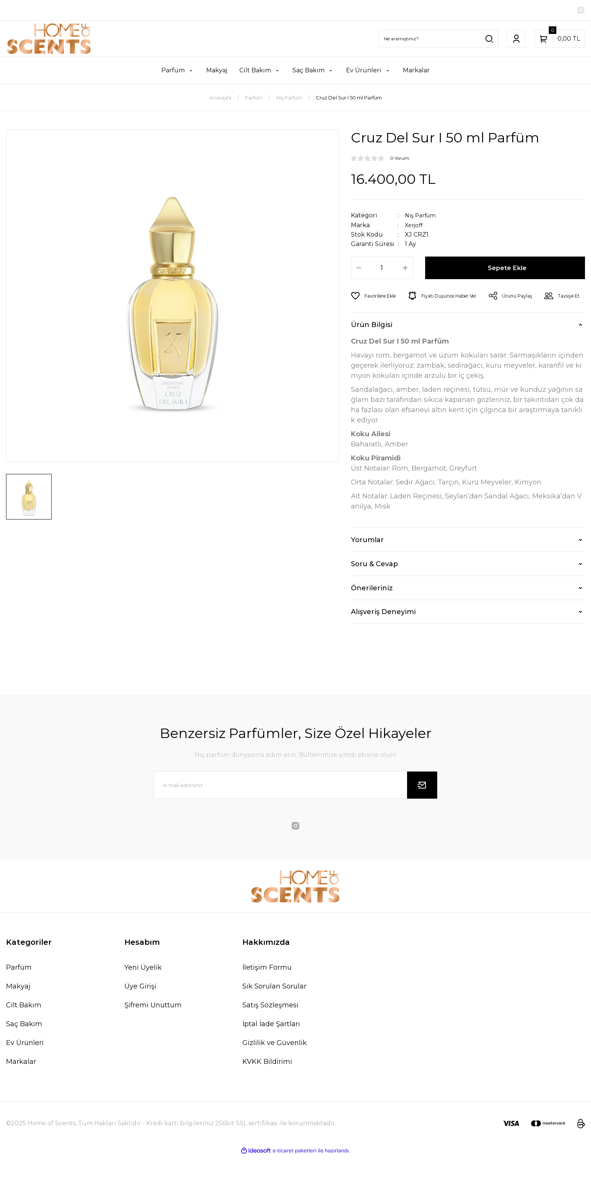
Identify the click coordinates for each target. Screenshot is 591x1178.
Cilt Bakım (23, 1026)
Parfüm (19, 989)
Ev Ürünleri (25, 1064)
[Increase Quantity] (405, 268)
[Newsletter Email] (295, 806)
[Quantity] (382, 268)
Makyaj (18, 1008)
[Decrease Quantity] (358, 268)
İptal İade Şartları (271, 1045)
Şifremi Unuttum (153, 1026)
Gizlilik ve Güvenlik (274, 1064)
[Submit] (422, 806)
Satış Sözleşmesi (270, 1026)
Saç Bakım (24, 1045)
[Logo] (49, 39)
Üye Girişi (140, 1008)
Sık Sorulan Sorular (274, 1008)
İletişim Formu (267, 989)
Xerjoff (415, 225)
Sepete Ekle (508, 268)
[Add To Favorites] (376, 296)
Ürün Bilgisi (371, 346)
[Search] (438, 40)
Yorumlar (367, 561)
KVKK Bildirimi (267, 1083)
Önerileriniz (372, 609)
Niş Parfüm (422, 216)
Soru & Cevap (374, 585)
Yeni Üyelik (143, 989)
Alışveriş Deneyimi (383, 633)
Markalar (21, 1083)
